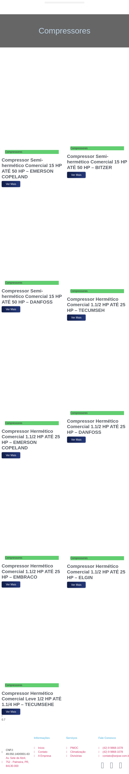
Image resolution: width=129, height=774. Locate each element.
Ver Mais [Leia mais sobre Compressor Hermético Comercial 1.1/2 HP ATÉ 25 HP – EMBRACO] (11, 584)
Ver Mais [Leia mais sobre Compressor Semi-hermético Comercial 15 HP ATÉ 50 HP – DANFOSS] (11, 309)
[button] (64, 2)
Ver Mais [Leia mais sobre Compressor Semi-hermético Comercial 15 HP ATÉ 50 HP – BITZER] (76, 175)
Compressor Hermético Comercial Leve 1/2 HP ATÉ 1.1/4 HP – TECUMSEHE (32, 699)
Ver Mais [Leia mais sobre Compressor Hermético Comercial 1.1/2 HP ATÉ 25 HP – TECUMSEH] (76, 317)
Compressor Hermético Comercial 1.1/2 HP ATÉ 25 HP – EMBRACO (31, 571)
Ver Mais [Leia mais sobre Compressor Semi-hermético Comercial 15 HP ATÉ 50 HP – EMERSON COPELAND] (11, 184)
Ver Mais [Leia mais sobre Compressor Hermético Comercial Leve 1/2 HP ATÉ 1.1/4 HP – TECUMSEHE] (11, 711)
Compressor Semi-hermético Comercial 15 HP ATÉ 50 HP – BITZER (97, 162)
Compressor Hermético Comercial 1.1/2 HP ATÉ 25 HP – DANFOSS (96, 427)
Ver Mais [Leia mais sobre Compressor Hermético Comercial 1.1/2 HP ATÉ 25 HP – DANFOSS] (76, 439)
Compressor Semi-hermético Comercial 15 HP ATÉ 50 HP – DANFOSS (32, 296)
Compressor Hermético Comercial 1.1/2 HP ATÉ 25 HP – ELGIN (96, 572)
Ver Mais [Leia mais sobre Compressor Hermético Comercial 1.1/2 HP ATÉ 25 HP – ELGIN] (76, 584)
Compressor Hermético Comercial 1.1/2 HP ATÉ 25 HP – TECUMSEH (96, 305)
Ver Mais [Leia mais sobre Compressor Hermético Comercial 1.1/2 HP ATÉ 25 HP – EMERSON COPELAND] (11, 455)
